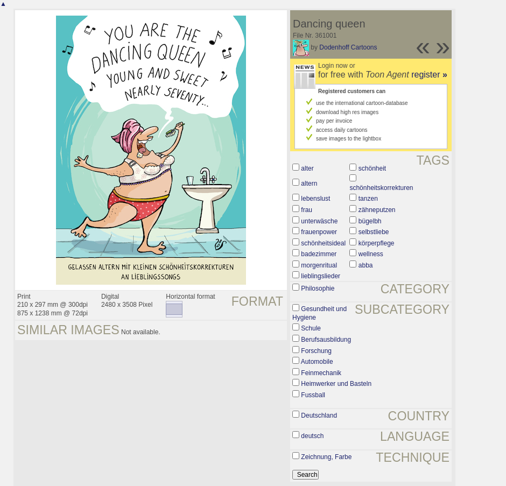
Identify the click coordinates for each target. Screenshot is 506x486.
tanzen (368, 198)
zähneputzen (377, 210)
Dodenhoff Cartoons (348, 47)
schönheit (372, 168)
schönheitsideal (323, 243)
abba (366, 265)
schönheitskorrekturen (381, 188)
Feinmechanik (321, 373)
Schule (311, 328)
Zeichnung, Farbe (326, 457)
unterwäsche (319, 221)
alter (307, 168)
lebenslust (315, 198)
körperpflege (377, 243)
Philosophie (317, 288)
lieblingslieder (320, 276)
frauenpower (319, 232)
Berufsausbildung (326, 339)
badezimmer (318, 254)
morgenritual (319, 265)
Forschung (316, 351)
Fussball (313, 395)
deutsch (312, 436)
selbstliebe (374, 232)
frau (306, 210)
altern (309, 183)
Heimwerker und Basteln (336, 384)
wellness (371, 254)
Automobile (317, 361)
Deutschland (319, 415)
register (429, 74)
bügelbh (370, 221)
